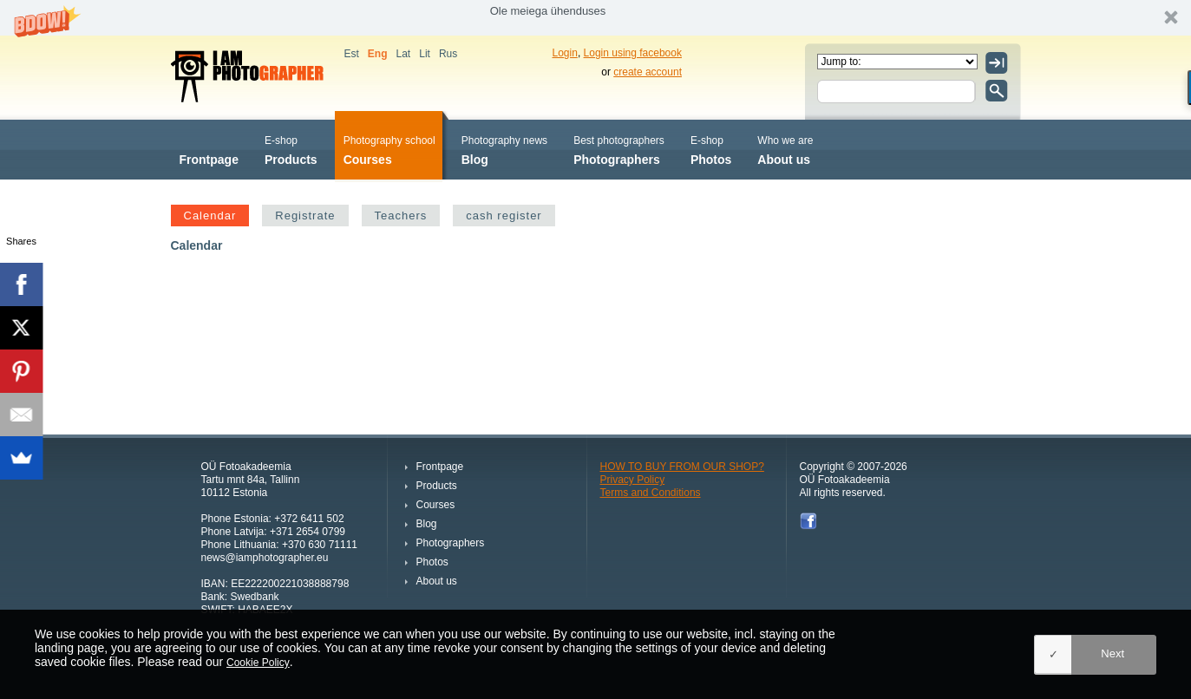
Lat (403, 54)
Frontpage (209, 149)
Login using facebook (633, 53)
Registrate (305, 215)
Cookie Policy (258, 663)
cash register (503, 215)
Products (291, 149)
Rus (448, 54)
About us (785, 149)
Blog (504, 149)
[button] (595, 18)
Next (1112, 653)
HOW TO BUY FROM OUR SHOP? (682, 467)
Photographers (618, 149)
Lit (424, 54)
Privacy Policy (632, 480)
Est (351, 54)
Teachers (401, 215)
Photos (710, 149)
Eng (378, 54)
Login (565, 53)
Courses (389, 149)
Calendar (210, 215)
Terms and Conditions (650, 493)
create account (647, 72)
